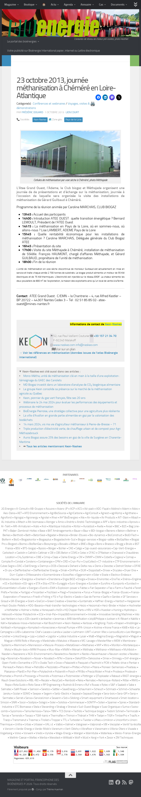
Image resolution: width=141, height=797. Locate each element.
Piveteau (131, 667)
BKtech (74, 544)
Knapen (119, 623)
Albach (135, 517)
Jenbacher (46, 618)
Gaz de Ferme (92, 596)
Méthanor (101, 649)
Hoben (122, 605)
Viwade (132, 728)
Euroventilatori (8, 588)
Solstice (62, 702)
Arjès (36, 526)
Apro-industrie (118, 522)
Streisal (72, 706)
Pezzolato (52, 667)
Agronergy (32, 517)
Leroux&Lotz (116, 632)
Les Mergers (133, 632)
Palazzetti (69, 662)
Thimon (70, 715)
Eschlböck (15, 583)
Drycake (117, 570)
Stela (36, 706)
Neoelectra (60, 654)
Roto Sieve (34, 684)
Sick (65, 698)
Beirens (110, 530)
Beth (28, 535)
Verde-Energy (24, 728)
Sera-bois (109, 693)
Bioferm (6, 539)
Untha (18, 724)
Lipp (32, 636)
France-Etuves (120, 592)
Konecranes (49, 627)
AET (19, 513)
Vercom (9, 728)
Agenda (68, 4)
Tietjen (101, 715)
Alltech (21, 522)
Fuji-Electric (65, 596)
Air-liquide (93, 517)
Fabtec (84, 588)
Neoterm (74, 654)
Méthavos (115, 649)
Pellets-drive (119, 662)
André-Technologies (88, 522)
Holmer (25, 610)
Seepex (37, 693)
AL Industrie (8, 522)
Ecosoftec (68, 574)
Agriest (105, 513)
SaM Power (20, 689)
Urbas (27, 724)
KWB (124, 627)
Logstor (52, 636)
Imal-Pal (51, 614)
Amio (61, 522)
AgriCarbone (75, 513)
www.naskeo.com (64, 345)
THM (91, 715)
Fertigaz (25, 592)
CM (80, 557)
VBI (105, 724)
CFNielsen (103, 552)
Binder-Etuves (78, 535)
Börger (52, 548)
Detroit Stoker (124, 566)
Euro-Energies (78, 583)
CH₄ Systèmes (25, 557)
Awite (100, 526)
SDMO (26, 693)
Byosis (42, 548)
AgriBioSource (58, 513)
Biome (23, 544)
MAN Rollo (21, 640)
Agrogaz (19, 517)
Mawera (74, 640)
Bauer (77, 530)
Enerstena (54, 579)
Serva (28, 698)
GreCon (40, 601)
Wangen (78, 733)
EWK (52, 588)
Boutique (29, 4)
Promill (18, 676)
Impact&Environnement (72, 614)
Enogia (81, 579)
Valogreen (82, 724)
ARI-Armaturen (22, 526)
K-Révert (123, 618)
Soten (101, 702)
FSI (54, 596)
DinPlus (73, 570)
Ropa (8, 684)
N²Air (60, 658)
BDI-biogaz (97, 530)
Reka (80, 680)
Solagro (43, 702)
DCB (53, 566)
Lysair (83, 636)
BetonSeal (39, 535)
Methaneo (88, 645)
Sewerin (56, 698)
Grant (31, 601)
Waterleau (106, 733)
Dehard (74, 566)
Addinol (115, 508)
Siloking (74, 698)
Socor (22, 702)
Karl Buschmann (53, 623)
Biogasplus (45, 539)
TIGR (110, 715)
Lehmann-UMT (82, 632)
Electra (115, 574)
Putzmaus (57, 676)
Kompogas (19, 627)
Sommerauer (77, 702)
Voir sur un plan (63, 349)
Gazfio (106, 596)
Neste (85, 654)
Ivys (20, 618)
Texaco (29, 715)
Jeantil (34, 618)
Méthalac (88, 649)
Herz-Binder (109, 605)
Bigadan (52, 535)
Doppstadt (94, 570)
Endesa (125, 574)
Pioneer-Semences (113, 667)
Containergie (45, 561)
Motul (8, 649)
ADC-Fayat (102, 508)
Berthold (18, 535)
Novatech (49, 658)
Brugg (119, 544)
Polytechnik (46, 671)
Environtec (103, 579)
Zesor (110, 737)
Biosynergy (50, 544)
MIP (99, 645)
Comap (130, 557)
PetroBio (39, 667)
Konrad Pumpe (66, 627)
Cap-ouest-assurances (98, 548)
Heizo (82, 605)
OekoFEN (80, 658)
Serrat (19, 698)
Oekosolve (94, 658)
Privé (108, 671)
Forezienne (74, 592)
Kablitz (134, 618)
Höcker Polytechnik (25, 614)
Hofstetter (12, 610)
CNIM (98, 557)
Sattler (56, 689)
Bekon (121, 530)
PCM (106, 662)
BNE (83, 544)
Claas (55, 557)
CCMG (73, 552)
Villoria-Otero (117, 728)
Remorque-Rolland (109, 680)
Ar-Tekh (6, 526)
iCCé (41, 614)
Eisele (105, 574)
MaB (91, 636)
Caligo (78, 548)
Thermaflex (57, 715)
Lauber (67, 632)
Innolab (92, 614)
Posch (71, 671)
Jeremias (59, 618)
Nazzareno (19, 654)
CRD (65, 561)
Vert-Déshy (72, 728)
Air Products (108, 517)
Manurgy (35, 640)
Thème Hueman (55, 789)
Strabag (60, 706)
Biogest (12, 544)
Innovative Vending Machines (115, 614)
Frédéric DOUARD (32, 112)
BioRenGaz (35, 544)
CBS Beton (62, 552)
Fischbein (52, 592)
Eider (96, 574)
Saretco (45, 689)
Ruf (87, 684)
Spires (122, 702)
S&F (112, 684)
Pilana (95, 667)
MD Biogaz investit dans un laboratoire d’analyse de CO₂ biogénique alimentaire (71, 384)
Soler (53, 702)
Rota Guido (19, 684)
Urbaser (38, 724)
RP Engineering (51, 684)
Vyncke (49, 733)
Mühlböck (129, 649)
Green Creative (55, 601)
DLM (83, 570)
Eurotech (131, 583)
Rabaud (115, 676)
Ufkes (97, 720)
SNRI (14, 702)
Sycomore (16, 711)
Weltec (33, 737)
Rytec (105, 684)
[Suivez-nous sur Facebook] (117, 782)
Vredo (39, 733)
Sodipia (32, 702)
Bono (99, 544)
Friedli (36, 596)
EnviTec (115, 579)
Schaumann (85, 689)
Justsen (111, 618)
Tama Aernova (32, 711)
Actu (53, 4)
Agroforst (6, 517)
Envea (91, 579)
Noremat (12, 658)
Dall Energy (30, 566)
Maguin (135, 636)
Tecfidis (77, 711)
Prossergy (30, 676)
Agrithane (130, 513)
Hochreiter (135, 605)
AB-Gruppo (36, 508)
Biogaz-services (87, 539)
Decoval (62, 566)
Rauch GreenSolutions (14, 680)
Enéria (126, 579)
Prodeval (130, 671)
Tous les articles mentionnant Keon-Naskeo (54, 446)
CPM (58, 561)
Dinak (64, 570)
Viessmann (101, 728)
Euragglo (62, 583)
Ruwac (95, 684)
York (101, 737)
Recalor (45, 680)
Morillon (116, 645)
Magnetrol (122, 636)
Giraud (4, 601)
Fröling (46, 596)
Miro (106, 645)
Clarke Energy (68, 557)
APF (105, 522)
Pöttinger (87, 676)
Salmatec (6, 689)
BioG (16, 539)
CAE (70, 548)
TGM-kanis (41, 715)
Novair (37, 658)
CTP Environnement (126, 561)
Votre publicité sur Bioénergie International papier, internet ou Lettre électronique (53, 50)
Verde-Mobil (42, 728)
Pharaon (65, 667)
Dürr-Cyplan (17, 574)
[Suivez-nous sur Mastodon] (131, 782)
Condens (31, 561)
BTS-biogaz (29, 548)
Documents (117, 4)
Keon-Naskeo (40, 119)
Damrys (44, 566)
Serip (133, 693)
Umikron (108, 720)
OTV (35, 662)
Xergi (94, 737)
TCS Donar (65, 711)
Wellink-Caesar (18, 737)
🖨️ (92, 103)
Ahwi (54, 517)
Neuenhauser (99, 654)
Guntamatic (85, 601)
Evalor (22, 588)
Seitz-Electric (61, 693)
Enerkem (41, 579)
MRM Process (38, 649)
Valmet (69, 724)
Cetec (83, 552)
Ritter (126, 680)
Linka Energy (20, 636)
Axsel (109, 526)
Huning (117, 610)
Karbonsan (35, 623)
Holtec (35, 610)
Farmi (118, 588)
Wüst (85, 737)
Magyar (8, 640)
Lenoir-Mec (100, 632)
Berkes (7, 535)
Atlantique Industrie (59, 526)
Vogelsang (6, 733)
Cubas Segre (7, 566)
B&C (117, 526)
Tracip (6, 720)
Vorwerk (28, 733)
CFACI (92, 552)
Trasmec (34, 720)
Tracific (134, 715)
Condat (19, 561)
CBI (52, 552)
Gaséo (78, 596)
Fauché (128, 588)
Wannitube (92, 733)
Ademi (126, 508)
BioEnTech (131, 535)
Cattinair (42, 552)
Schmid (122, 689)
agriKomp (116, 513)
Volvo (18, 733)
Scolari (16, 693)
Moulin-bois (21, 649)
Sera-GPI (122, 693)
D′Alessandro (33, 574)
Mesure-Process (54, 645)
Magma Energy (105, 636)
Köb (132, 627)
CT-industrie (105, 561)
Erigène (136, 579)
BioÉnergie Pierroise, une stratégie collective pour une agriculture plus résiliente (71, 411)
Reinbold (70, 680)
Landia (56, 632)
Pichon (86, 667)
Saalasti (122, 684)
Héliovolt (7, 614)
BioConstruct (115, 535)
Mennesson (35, 645)
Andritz (70, 522)
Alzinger (50, 522)
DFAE (137, 566)
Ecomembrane (52, 574)
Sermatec (8, 698)
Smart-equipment (91, 698)
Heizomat (94, 605)
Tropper (55, 720)
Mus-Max (54, 649)
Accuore (50, 508)
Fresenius (25, 596)
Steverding (47, 706)
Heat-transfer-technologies (61, 605)
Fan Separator (98, 588)
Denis (98, 566)
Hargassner (133, 601)
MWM (66, 649)
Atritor (77, 526)
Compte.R (7, 561)
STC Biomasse (23, 706)
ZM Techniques (124, 737)
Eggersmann (83, 574)
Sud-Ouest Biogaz (88, 706)
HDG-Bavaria (35, 605)
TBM (54, 711)
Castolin (21, 552)
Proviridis (44, 676)
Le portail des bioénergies (22, 41)
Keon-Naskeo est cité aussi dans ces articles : (51, 371)
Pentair (133, 662)
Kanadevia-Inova (17, 623)
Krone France (112, 627)
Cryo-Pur (75, 561)
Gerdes (116, 596)
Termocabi (132, 711)
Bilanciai (63, 535)
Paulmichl (95, 662)
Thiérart (81, 715)
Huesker (106, 610)
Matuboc (62, 640)
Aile (82, 517)
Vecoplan (115, 724)
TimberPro (121, 715)
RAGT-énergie (130, 676)
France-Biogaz (101, 592)
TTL (65, 720)
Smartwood (111, 698)
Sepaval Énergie (92, 693)
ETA (38, 583)
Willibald (67, 737)
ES (5, 583)
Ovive (58, 662)
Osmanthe (24, 662)
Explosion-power (67, 588)
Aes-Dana (9, 513)
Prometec (6, 676)
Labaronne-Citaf (31, 632)
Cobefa (108, 557)
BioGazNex (123, 539)
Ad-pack (89, 508)
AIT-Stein (123, 517)
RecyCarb (57, 680)
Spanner (112, 702)
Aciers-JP (62, 508)
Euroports (118, 583)
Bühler (62, 548)
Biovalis (63, 544)
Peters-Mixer (24, 667)
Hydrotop (129, 610)
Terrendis (17, 715)
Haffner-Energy (104, 601)
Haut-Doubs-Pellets (14, 605)
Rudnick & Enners (73, 684)
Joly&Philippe (96, 618)
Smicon (5, 702)
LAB (17, 632)
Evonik (44, 588)
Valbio (59, 724)
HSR (96, 610)
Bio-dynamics (97, 535)
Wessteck (55, 737)
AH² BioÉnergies (68, 517)
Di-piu (8, 570)
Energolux (27, 579)
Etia (45, 583)
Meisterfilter (104, 640)
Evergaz (33, 588)
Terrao (5, 715)
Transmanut (19, 720)
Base (42, 530)
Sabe (131, 684)
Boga (91, 544)
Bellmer (131, 530)
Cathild (32, 552)
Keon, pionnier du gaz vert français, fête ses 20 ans (54, 398)
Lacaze (47, 632)
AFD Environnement (36, 513)
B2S (124, 526)
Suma (125, 706)
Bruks (129, 544)
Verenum (57, 728)
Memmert (20, 645)
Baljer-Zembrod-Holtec (23, 530)
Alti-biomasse (36, 522)
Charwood (117, 552)
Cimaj (47, 557)
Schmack (111, 689)
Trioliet (45, 720)
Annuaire (86, 4)
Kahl (3, 623)
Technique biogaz (94, 711)
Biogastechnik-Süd (64, 539)
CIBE (38, 557)
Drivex (106, 570)
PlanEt (21, 671)
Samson (34, 689)
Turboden (75, 720)
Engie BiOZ (69, 579)
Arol (43, 526)
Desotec (108, 566)
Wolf (77, 737)
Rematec (91, 680)
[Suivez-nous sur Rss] (124, 782)
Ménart (76, 649)
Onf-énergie (131, 658)
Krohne (98, 627)
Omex (106, 658)
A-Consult (22, 508)
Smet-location (128, 698)
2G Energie (7, 508)
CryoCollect (89, 561)
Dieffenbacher (23, 570)
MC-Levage (88, 640)
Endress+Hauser (9, 579)
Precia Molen (94, 671)
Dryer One (130, 570)
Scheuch (99, 689)
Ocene (69, 658)
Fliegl (63, 592)
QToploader (102, 676)
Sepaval (76, 693)
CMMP (89, 557)
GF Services (129, 596)
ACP (72, 508)
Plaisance (9, 671)
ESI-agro (28, 583)
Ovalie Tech (46, 662)
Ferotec (14, 592)
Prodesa (117, 671)
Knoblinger (132, 623)
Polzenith (60, 671)
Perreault (8, 667)
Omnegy (117, 658)
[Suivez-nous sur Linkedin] (111, 782)
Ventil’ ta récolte (132, 724)
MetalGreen (73, 645)
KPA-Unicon (84, 627)
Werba (43, 737)
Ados (135, 508)
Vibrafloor (86, 728)
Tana (46, 711)
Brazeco (109, 544)
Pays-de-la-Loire (73, 119)
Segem (48, 693)
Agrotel (45, 517)
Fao (110, 588)
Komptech (34, 627)
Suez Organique (111, 706)
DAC (19, 566)
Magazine (10, 4)
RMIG (134, 680)
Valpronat (95, 724)
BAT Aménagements (60, 530)
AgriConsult (91, 513)
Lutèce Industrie (68, 636)
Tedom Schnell (115, 711)
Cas (101, 4)
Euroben (93, 583)
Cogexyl (118, 557)
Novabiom (26, 658)
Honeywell (48, 610)
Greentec (71, 601)
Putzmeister (73, 676)
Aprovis (133, 522)
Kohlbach (6, 627)
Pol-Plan (32, 671)
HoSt (59, 610)
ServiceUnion (41, 698)
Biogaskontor (29, 539)
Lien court (72, 112)
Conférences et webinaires (49, 103)
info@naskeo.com (87, 345)
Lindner (6, 636)
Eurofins (105, 583)
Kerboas (87, 623)
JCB (27, 618)
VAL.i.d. (49, 724)
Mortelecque (130, 645)
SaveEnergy (69, 689)
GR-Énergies (18, 601)
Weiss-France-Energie (128, 733)
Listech (41, 636)
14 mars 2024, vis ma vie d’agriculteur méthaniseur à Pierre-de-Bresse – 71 (69, 424)
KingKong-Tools (104, 623)
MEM (117, 640)
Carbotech (8, 552)
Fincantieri (38, 592)
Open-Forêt (9, 662)
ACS (79, 508)
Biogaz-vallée (106, 539)
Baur (85, 530)
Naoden (6, 654)
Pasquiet (83, 662)
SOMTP (91, 702)
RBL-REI (34, 680)
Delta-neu (86, 566)
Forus (87, 592)
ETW (52, 583)
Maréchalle (48, 640)
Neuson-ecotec (118, 654)
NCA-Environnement (40, 654)
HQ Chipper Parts (74, 610)
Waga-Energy (63, 733)
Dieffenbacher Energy (45, 570)
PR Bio (81, 671)
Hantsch (120, 601)
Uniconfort (121, 720)
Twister (87, 720)
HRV (88, 610)
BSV (17, 548)
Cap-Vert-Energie (123, 548)
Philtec (76, 667)
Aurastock (89, 526)
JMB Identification (77, 618)
